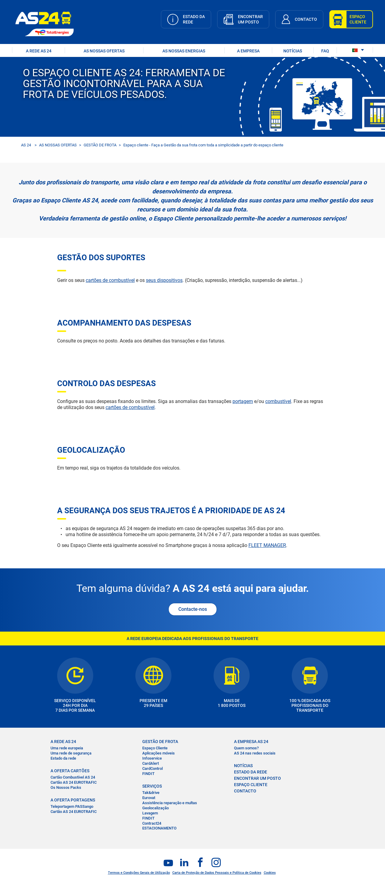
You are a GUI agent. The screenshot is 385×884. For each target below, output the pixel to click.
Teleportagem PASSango (72, 806)
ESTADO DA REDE (250, 772)
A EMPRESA (248, 50)
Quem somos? (246, 748)
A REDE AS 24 (38, 50)
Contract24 (151, 823)
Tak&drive (150, 792)
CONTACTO (245, 791)
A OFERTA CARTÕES (70, 770)
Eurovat (148, 797)
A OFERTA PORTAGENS (73, 800)
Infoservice (152, 758)
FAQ (325, 50)
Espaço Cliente (155, 748)
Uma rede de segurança (71, 753)
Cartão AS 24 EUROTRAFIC (74, 782)
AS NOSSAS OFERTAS (104, 50)
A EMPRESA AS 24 (251, 741)
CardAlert (150, 763)
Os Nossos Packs (66, 787)
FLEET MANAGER (267, 545)
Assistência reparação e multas (169, 803)
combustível (278, 401)
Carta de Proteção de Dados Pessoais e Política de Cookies (216, 873)
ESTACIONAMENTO (159, 828)
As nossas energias (183, 50)
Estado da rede (63, 758)
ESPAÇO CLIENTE (250, 784)
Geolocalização (155, 808)
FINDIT (148, 773)
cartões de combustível (110, 280)
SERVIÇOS (152, 786)
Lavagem (150, 813)
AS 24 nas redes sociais (255, 753)
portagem (243, 401)
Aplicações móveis (158, 753)
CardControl (152, 768)
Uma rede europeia (67, 748)
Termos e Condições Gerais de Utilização (139, 873)
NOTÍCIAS (292, 50)
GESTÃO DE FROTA (100, 145)
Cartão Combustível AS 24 (73, 777)
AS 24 (26, 145)
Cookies (270, 873)
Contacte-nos (192, 609)
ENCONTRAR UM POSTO (257, 778)
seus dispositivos (164, 280)
